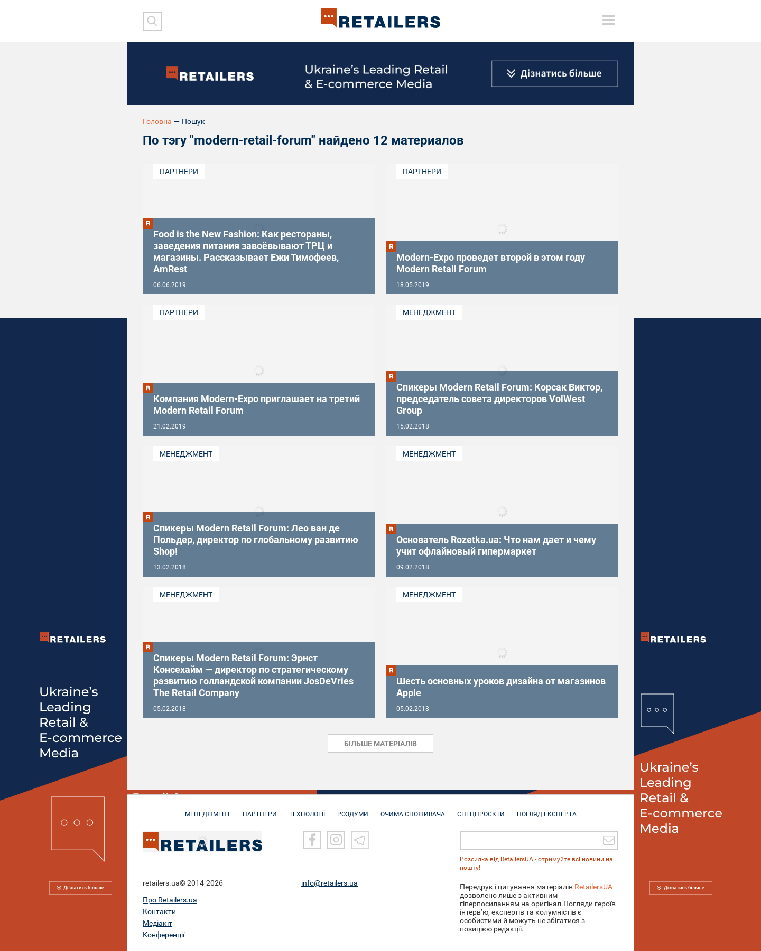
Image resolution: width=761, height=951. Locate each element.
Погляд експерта (547, 809)
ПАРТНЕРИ (260, 809)
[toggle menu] (608, 20)
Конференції (163, 934)
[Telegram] (360, 840)
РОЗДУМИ (352, 809)
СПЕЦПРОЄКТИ (481, 809)
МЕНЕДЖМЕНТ (207, 809)
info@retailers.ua (329, 883)
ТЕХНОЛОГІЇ (307, 809)
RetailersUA (593, 886)
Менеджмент (429, 312)
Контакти (159, 911)
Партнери (179, 171)
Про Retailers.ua (170, 900)
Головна (157, 121)
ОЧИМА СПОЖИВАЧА (412, 809)
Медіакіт (157, 923)
